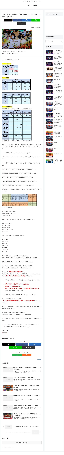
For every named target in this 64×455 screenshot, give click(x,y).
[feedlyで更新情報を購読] (20, 351)
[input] (54, 41)
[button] (35, 20)
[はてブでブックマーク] (22, 20)
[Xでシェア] (9, 20)
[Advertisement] (54, 25)
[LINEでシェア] (28, 20)
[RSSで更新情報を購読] (23, 351)
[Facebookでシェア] (15, 20)
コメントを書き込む (22, 440)
